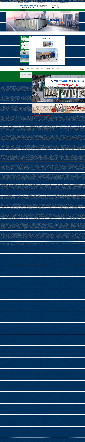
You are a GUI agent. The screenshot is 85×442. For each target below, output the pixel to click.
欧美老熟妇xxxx (8, 115)
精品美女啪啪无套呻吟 (40, 168)
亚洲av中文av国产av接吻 (77, 218)
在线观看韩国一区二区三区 (61, 130)
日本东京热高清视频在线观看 (78, 120)
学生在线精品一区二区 (59, 116)
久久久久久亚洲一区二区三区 (72, 130)
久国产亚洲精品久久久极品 (47, 135)
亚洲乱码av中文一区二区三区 (24, 195)
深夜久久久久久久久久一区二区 (8, 88)
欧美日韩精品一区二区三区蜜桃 (56, 140)
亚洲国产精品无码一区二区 (38, 108)
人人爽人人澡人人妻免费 (51, 215)
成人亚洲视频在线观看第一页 (80, 115)
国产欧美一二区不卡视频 (31, 140)
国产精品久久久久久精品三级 (31, 110)
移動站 (64, 2)
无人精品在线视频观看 (10, 165)
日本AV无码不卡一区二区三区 (15, 118)
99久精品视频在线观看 (54, 156)
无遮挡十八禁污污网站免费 (62, 149)
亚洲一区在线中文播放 (79, 208)
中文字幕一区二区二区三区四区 (67, 99)
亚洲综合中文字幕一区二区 (33, 128)
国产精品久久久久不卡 (37, 197)
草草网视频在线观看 (46, 238)
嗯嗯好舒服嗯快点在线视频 (45, 224)
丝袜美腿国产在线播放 (67, 159)
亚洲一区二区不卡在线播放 (9, 243)
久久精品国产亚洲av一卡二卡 (78, 224)
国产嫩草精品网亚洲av (44, 111)
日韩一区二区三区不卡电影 (55, 137)
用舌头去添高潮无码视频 (27, 105)
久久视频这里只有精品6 (69, 177)
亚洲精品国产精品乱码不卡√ (43, 98)
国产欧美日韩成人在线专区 (75, 188)
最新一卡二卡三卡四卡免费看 (27, 158)
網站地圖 (60, 2)
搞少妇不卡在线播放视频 (48, 106)
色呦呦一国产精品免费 (48, 167)
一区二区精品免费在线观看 (42, 138)
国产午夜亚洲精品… (73, 165)
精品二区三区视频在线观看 (53, 116)
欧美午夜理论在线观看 (22, 178)
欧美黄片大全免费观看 (8, 159)
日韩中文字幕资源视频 (15, 204)
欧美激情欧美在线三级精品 (44, 187)
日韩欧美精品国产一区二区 (60, 235)
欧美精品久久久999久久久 (32, 115)
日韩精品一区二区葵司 (81, 119)
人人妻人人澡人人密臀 (16, 128)
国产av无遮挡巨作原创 (33, 178)
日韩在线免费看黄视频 (2, 105)
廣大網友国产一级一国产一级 (54, 225)
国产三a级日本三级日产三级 (71, 168)
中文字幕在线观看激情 (43, 159)
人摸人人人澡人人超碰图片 (28, 109)
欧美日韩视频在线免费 (31, 146)
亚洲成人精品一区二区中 (42, 194)
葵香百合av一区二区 (55, 145)
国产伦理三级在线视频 (39, 100)
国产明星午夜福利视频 (62, 91)
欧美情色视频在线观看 (60, 214)
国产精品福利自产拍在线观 (9, 87)
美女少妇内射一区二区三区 (65, 89)
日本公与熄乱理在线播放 (12, 208)
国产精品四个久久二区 (79, 194)
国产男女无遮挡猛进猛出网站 (60, 167)
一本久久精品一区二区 (4, 217)
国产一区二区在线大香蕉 (18, 169)
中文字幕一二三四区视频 (26, 159)
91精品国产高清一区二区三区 (61, 186)
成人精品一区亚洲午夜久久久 (62, 225)
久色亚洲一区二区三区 (26, 187)
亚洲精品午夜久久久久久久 (52, 207)
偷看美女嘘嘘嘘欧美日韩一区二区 (16, 138)
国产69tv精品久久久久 (62, 176)
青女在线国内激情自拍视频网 (35, 88)
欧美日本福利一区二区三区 (47, 188)
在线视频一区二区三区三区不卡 (51, 111)
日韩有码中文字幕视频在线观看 (77, 98)
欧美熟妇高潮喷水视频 (20, 164)
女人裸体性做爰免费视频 (6, 160)
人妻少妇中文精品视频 (62, 179)
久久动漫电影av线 (74, 87)
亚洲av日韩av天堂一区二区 (48, 194)
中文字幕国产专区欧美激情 (71, 97)
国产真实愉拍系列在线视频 (14, 115)
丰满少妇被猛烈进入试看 (14, 101)
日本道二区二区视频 (73, 138)
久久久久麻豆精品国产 (25, 166)
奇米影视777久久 (66, 130)
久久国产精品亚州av (44, 126)
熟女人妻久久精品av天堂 (52, 88)
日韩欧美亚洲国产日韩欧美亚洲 (33, 235)
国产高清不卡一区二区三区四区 (66, 205)
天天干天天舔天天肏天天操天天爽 (56, 176)
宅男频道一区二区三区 (13, 135)
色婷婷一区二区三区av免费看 (80, 87)
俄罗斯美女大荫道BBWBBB (10, 116)
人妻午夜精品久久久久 (30, 160)
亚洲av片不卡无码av (82, 164)
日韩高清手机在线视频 (2, 176)
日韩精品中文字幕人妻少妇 (14, 136)
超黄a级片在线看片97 (73, 227)
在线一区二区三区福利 (79, 135)
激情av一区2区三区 (68, 155)
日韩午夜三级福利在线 (65, 117)
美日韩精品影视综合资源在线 (39, 128)
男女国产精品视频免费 (78, 90)
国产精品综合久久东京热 (39, 115)
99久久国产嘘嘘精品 (36, 165)
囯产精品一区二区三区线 (30, 196)
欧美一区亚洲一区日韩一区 (75, 99)
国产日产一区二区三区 (8, 224)
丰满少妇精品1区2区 (7, 149)
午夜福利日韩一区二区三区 (21, 116)
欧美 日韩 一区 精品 (66, 135)
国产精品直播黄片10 (42, 204)
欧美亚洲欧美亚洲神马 (23, 208)
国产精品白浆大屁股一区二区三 (68, 166)
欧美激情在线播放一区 (41, 238)
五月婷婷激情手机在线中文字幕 (20, 155)
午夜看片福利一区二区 (73, 86)
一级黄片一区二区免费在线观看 (45, 217)
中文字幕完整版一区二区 (30, 89)
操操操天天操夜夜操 (64, 116)
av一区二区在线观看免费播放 (66, 160)
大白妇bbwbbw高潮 (76, 118)
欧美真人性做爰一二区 (33, 101)
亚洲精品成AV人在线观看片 (77, 128)
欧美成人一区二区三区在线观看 (26, 198)
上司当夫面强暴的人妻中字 (55, 203)
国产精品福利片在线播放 (4, 147)
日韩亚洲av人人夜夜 (37, 137)
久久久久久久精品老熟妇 (22, 225)
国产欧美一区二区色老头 (68, 91)
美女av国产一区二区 (21, 97)
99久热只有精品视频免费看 (67, 86)
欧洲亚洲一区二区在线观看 (79, 165)
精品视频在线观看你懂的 (39, 198)
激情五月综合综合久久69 (10, 91)
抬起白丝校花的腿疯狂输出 (23, 238)
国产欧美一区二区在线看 (11, 89)
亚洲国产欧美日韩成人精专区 (31, 125)
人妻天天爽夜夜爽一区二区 (17, 91)
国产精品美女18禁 (32, 156)
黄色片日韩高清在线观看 (75, 175)
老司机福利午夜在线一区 (45, 199)
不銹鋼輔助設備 (23, 50)
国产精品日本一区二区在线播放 (77, 228)
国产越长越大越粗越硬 (15, 147)
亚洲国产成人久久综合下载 (61, 137)
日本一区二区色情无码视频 (50, 155)
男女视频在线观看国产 (26, 147)
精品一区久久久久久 (34, 109)
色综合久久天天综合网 (69, 188)
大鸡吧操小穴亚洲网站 (35, 203)
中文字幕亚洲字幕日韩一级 (40, 107)
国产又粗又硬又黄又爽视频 (54, 214)
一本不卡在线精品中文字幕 (56, 110)
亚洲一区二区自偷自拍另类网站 (11, 106)
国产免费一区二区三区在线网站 (33, 136)
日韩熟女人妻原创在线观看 (38, 110)
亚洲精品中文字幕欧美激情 (26, 226)
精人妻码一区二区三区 (81, 177)
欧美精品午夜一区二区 (73, 159)
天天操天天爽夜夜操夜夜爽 (33, 198)
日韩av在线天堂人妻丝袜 (53, 135)
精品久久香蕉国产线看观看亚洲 (4, 145)
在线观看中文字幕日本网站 (36, 167)
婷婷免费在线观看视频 (77, 168)
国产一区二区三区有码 (25, 110)
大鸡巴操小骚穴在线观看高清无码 (79, 155)
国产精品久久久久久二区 (9, 213)
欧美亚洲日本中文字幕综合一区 (75, 164)
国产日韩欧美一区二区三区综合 (77, 140)
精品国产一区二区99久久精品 (21, 120)
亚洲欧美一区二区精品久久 (32, 226)
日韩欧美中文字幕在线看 (70, 140)
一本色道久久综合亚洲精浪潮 (30, 129)
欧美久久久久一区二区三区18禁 (3, 165)
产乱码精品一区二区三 (45, 198)
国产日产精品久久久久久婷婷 (45, 108)
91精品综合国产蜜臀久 (48, 243)
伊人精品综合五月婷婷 (68, 227)
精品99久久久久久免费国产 (31, 126)
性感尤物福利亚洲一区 (59, 195)
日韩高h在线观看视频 (14, 203)
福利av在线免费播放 (25, 175)
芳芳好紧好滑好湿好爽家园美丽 (32, 227)
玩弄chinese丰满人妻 (82, 97)
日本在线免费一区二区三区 (74, 179)
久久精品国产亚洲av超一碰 (28, 100)
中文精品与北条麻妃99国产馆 (50, 126)
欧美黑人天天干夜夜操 (15, 184)
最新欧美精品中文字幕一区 (78, 243)
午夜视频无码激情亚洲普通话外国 (67, 208)
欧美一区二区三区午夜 (38, 155)
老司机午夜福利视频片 (49, 184)
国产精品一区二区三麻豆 (62, 187)
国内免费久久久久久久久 (76, 166)
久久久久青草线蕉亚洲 (56, 177)
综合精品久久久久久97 (25, 98)
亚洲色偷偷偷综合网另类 (27, 136)
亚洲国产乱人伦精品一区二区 (40, 148)
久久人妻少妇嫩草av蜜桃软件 (68, 127)
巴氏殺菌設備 (41, 68)
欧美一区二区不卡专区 (30, 138)
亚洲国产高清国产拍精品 (59, 188)
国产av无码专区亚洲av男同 (65, 224)
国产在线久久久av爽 (55, 117)
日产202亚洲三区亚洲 (4, 168)
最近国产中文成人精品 (4, 169)
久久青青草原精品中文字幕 (47, 148)
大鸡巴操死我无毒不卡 (6, 125)
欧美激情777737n (73, 155)
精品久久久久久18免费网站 (6, 126)
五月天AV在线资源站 (60, 145)
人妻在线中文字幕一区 (79, 109)
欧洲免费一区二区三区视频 (29, 118)
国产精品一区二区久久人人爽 (68, 129)
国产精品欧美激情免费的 (35, 243)
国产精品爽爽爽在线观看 (68, 187)
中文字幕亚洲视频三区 (58, 119)
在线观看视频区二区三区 (25, 140)
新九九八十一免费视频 (11, 186)
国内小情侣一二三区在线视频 (25, 235)
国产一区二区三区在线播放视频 (39, 216)
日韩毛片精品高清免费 (50, 198)
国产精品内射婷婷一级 (18, 236)
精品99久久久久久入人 (60, 243)
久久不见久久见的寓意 (13, 226)
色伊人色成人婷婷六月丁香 (49, 166)
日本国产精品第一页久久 (20, 96)
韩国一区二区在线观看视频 (78, 89)
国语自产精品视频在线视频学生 (75, 158)
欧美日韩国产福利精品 (56, 149)
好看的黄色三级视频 (63, 105)
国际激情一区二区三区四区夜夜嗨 (20, 157)
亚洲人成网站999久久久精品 (7, 107)
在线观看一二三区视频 (29, 238)
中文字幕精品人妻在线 (61, 198)
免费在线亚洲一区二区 (25, 111)
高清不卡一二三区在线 (45, 213)
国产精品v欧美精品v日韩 (20, 87)
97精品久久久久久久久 (75, 126)
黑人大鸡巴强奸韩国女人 (56, 155)
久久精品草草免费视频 (21, 148)
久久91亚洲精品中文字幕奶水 (14, 207)
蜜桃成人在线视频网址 (21, 128)
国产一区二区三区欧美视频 (15, 243)
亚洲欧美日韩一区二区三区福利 (65, 199)
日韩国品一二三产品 (42, 160)
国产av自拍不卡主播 (53, 205)
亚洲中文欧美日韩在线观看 (9, 138)
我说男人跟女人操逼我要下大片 (64, 218)
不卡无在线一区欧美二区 (50, 145)
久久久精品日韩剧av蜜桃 (6, 194)
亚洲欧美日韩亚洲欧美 (5, 209)
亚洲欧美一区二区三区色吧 (78, 167)
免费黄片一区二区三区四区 (5, 146)
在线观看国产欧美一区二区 (39, 101)
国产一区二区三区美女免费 (70, 154)
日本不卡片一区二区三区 (46, 168)
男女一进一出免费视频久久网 (16, 117)
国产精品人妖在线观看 (62, 159)
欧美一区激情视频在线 (8, 215)
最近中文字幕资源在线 (79, 184)
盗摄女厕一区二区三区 (31, 106)
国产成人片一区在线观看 (76, 176)
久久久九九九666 (49, 97)
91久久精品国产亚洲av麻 (49, 195)
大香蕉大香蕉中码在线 (53, 90)
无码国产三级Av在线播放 (20, 115)
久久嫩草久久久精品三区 (65, 189)
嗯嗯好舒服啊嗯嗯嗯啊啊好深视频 (80, 186)
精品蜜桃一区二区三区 (66, 167)
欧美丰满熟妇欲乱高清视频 (61, 197)
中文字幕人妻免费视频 (20, 105)
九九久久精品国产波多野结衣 (26, 107)
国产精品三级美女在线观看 (50, 158)
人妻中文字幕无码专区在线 (12, 236)
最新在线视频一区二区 (14, 188)
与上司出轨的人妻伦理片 (47, 86)
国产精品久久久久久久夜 (75, 187)
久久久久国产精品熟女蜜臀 (43, 146)
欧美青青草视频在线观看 (75, 119)
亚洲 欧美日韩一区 (16, 116)
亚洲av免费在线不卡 (21, 127)
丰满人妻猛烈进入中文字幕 (79, 125)
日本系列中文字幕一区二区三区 (12, 146)
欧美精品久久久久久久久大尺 (37, 129)
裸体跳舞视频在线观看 (56, 178)
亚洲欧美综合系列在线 (67, 137)
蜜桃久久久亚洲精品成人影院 (39, 105)
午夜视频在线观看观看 (51, 100)
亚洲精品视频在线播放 (50, 226)
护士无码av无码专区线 (67, 125)
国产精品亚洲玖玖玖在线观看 (60, 169)
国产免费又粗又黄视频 (7, 227)
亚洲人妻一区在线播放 (67, 204)
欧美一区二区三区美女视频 (57, 228)
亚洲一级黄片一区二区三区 (22, 109)
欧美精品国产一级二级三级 (32, 164)
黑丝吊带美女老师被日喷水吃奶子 (55, 179)
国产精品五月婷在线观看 (42, 88)
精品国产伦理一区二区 (8, 135)
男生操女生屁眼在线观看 (38, 157)
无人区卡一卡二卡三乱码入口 (61, 138)
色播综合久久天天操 (9, 174)
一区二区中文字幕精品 (29, 186)
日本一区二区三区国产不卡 (21, 158)
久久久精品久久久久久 (16, 209)
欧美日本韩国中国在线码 (47, 209)
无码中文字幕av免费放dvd (23, 130)
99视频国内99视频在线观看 (35, 179)
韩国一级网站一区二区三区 (36, 236)
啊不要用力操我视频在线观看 (66, 139)
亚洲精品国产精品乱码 (57, 98)
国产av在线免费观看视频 (5, 205)
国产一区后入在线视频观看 (61, 184)
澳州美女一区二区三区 (12, 195)
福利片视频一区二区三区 (55, 197)
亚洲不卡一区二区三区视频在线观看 (36, 120)
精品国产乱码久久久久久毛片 (62, 155)
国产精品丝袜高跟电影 (43, 169)
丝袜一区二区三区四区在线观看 (51, 223)
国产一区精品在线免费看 (16, 168)
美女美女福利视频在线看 (36, 145)
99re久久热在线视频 (13, 98)
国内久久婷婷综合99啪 (66, 214)
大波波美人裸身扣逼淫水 (8, 139)
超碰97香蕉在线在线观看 (5, 179)
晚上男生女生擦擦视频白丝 (27, 87)
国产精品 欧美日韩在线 (79, 100)
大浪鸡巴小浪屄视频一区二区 (50, 91)
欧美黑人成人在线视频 (58, 216)
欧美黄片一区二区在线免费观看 (8, 158)
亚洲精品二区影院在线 (67, 197)
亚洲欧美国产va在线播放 (32, 217)
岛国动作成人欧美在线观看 (14, 197)
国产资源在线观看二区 (27, 128)
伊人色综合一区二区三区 (26, 127)
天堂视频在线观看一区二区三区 (20, 218)
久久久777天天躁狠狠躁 (68, 146)
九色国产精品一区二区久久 (58, 107)
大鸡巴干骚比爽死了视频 (53, 188)
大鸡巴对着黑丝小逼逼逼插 (45, 174)
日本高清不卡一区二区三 (22, 149)
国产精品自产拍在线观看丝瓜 (28, 99)
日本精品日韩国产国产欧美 (44, 140)
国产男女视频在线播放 (63, 154)
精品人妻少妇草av (78, 237)
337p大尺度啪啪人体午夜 (13, 227)
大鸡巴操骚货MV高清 (28, 119)
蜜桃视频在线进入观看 (15, 189)
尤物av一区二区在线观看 (3, 108)
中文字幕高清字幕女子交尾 (37, 159)
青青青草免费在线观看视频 (76, 207)
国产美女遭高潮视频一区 (64, 168)
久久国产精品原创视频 (23, 179)
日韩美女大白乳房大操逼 (80, 206)
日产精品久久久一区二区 (29, 88)
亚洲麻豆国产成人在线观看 (55, 165)
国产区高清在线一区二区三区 (62, 110)
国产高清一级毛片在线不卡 (39, 234)
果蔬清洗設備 (22, 42)
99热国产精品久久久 (54, 127)
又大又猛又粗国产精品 (59, 90)
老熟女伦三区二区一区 (61, 226)
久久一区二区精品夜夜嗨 (80, 199)
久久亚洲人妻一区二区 (13, 150)
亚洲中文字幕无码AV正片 (62, 100)
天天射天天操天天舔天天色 (48, 197)
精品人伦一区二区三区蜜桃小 (20, 223)
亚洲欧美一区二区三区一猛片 (74, 137)
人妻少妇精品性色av (81, 214)
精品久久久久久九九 (38, 187)
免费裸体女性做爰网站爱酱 (14, 175)
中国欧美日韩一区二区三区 (22, 237)
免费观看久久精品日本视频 (51, 178)
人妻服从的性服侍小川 (49, 117)
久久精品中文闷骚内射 (20, 108)
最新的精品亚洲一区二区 (60, 150)
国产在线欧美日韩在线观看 (48, 185)
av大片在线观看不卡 (17, 100)
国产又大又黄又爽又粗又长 (45, 175)
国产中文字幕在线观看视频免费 (21, 156)
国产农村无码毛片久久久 (8, 188)
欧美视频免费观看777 (48, 169)
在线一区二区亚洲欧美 (43, 150)
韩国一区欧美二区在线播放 (16, 205)
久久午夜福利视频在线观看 (62, 203)
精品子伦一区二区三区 (79, 227)
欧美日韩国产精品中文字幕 (7, 197)
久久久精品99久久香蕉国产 (54, 185)
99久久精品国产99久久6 (4, 91)
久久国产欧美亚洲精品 (44, 115)
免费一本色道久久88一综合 (56, 147)
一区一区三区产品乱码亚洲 (69, 87)
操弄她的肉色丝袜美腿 (38, 127)
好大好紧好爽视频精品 (51, 175)
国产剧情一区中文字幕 (49, 146)
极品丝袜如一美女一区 (33, 234)
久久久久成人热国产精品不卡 (23, 186)
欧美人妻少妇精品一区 (40, 136)
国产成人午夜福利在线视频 (36, 228)
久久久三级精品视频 (56, 238)
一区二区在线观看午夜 (43, 125)
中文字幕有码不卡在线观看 (19, 135)
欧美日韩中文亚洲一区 (50, 115)
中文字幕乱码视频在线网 (54, 97)
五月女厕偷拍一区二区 (6, 186)
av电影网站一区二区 (80, 129)
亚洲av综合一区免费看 (20, 203)
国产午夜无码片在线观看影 (79, 159)
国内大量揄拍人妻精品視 (65, 195)
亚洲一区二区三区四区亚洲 (76, 213)
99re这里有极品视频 (72, 198)
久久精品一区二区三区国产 (76, 107)
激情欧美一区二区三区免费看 (30, 197)
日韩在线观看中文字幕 (53, 118)
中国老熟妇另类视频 (68, 110)
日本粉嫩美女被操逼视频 (12, 194)
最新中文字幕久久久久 (53, 106)
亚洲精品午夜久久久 (32, 216)
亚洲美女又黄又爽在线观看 (58, 207)
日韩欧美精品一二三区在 (61, 86)
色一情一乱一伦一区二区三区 (30, 165)
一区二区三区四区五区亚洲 (73, 160)
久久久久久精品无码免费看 (73, 115)
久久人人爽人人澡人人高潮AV (11, 169)
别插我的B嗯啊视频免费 (24, 167)
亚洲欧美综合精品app (51, 128)
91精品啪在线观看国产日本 (35, 116)
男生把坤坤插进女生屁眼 (38, 217)
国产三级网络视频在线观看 (66, 235)
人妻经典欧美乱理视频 (73, 125)
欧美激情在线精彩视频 (64, 119)
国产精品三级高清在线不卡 (80, 225)
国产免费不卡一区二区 (32, 108)
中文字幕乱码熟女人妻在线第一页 (6, 199)
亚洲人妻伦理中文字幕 (22, 100)
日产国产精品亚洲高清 (48, 150)
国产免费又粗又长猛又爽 (21, 147)
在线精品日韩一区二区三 (41, 203)
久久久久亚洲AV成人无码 (51, 199)
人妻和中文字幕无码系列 (53, 196)
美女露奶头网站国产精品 (31, 195)
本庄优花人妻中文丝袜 (60, 160)
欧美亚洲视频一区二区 (14, 215)
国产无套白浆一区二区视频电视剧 (78, 117)
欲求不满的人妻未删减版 (16, 225)
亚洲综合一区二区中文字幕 (7, 233)
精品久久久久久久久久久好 (57, 218)
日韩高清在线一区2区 (78, 130)
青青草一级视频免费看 (8, 177)
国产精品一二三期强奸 (26, 96)
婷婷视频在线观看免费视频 (49, 138)
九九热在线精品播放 (62, 147)
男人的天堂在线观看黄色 (26, 108)
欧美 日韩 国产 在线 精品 (15, 88)
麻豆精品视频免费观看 (20, 101)
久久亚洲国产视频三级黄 (47, 235)
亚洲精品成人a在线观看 (43, 167)
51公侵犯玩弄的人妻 (32, 218)
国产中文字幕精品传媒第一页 (58, 89)
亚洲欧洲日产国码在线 (41, 99)
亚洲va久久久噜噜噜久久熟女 (69, 98)
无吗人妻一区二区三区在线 (27, 174)
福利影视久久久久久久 (77, 88)
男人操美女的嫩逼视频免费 (53, 136)
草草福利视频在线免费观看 (20, 86)
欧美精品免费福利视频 (25, 90)
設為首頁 (55, 2)
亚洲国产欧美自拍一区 (20, 159)
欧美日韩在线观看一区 (74, 96)
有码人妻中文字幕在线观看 (32, 187)
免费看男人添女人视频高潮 (19, 150)
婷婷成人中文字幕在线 (4, 129)
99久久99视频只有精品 (8, 108)
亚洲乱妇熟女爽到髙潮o (5, 89)
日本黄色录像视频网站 (57, 91)
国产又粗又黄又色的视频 (34, 205)
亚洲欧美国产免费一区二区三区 (54, 86)
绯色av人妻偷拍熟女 (62, 174)
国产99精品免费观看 (69, 217)
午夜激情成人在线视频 (49, 165)
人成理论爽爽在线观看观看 (33, 105)
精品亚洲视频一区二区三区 (55, 194)
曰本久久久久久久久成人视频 (33, 107)
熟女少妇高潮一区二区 (50, 109)
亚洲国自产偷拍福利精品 (11, 145)
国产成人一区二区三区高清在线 (60, 135)
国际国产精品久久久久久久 (56, 159)
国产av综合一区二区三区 (75, 105)
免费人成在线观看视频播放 (64, 140)
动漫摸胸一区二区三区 (54, 160)
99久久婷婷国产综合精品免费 (44, 96)
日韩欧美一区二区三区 (12, 235)
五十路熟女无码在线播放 (68, 215)
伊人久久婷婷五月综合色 (81, 236)
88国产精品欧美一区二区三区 (50, 187)
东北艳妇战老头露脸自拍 (18, 194)
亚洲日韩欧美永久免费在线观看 (39, 135)
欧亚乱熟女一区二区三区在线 (28, 168)
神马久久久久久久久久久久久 (17, 196)
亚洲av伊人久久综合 (73, 186)
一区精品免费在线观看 (32, 147)
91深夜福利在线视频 (77, 198)
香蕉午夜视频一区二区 (8, 96)
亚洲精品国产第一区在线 (67, 233)
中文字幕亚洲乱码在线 (48, 118)
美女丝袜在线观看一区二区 (25, 137)
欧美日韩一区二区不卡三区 (15, 164)
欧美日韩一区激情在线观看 (59, 209)
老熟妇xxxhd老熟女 (47, 89)
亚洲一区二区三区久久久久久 (74, 110)
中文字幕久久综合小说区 (81, 217)
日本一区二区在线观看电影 (24, 126)
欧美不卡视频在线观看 (26, 214)
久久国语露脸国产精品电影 (68, 179)
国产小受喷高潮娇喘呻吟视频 (70, 116)
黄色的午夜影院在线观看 (68, 138)
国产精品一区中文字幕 (69, 213)
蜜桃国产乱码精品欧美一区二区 (48, 203)
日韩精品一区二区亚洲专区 (15, 217)
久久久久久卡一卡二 (51, 149)
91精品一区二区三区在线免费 (47, 99)
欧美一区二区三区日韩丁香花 (58, 189)
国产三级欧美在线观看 (35, 118)
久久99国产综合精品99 (79, 209)
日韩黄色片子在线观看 (56, 198)
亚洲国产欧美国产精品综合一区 (7, 120)
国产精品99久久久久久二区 (32, 188)
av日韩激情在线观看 (6, 228)
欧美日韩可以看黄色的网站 (23, 118)
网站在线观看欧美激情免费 (48, 204)
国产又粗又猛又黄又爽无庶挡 (33, 87)
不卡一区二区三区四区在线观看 (61, 125)
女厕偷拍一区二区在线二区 (50, 154)
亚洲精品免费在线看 (76, 116)
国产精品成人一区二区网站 (81, 108)
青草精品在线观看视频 (14, 158)
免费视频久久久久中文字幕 (16, 97)
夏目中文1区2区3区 (66, 169)
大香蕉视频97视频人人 (8, 98)
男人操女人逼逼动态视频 (33, 135)
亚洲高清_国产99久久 (39, 207)
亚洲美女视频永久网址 (50, 87)
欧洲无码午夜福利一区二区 (31, 137)
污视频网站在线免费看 (75, 217)
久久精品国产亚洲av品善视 (48, 137)
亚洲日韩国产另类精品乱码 (68, 164)
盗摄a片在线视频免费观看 (75, 149)
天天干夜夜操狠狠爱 (67, 156)
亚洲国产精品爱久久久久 (63, 158)
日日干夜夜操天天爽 (42, 106)
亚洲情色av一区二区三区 (41, 225)
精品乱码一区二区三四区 (32, 90)
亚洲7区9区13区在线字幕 (81, 223)
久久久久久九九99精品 (53, 164)
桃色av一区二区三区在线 (20, 188)
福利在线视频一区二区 (5, 196)
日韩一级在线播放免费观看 (38, 177)
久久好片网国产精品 (44, 155)
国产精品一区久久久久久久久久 (41, 208)
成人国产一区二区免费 (27, 156)
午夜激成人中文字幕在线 (65, 88)
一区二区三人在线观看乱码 (55, 186)
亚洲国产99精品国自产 (37, 98)
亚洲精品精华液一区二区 (55, 130)
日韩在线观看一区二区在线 (35, 225)
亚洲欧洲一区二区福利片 (26, 115)
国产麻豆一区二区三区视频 (37, 140)
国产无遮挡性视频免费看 (52, 189)
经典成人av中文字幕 (58, 136)
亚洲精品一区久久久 (18, 195)
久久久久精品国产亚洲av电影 (7, 101)
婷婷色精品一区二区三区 (49, 176)
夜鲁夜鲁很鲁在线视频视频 (17, 89)
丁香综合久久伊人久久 (22, 99)
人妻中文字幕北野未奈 (33, 244)
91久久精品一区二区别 (3, 117)
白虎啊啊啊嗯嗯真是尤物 (72, 169)
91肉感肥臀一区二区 (31, 150)
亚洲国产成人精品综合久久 (71, 218)
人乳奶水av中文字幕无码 (39, 178)
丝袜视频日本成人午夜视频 (21, 207)
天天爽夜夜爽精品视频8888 (45, 237)
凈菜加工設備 (22, 48)
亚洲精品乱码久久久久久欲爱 (31, 98)
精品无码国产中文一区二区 (28, 120)
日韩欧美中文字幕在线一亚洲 (5, 208)
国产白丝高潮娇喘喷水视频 (6, 185)
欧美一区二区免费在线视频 (72, 90)
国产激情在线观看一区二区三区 (14, 105)
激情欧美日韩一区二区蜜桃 (33, 207)
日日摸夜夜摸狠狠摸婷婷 (48, 236)
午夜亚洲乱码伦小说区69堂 (81, 99)
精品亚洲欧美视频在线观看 (26, 86)
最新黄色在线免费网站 (28, 149)
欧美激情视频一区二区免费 (9, 189)
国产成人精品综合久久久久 (56, 96)
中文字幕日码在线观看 (42, 137)
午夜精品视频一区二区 (20, 213)
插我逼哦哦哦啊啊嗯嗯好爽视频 (35, 158)
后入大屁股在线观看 (13, 107)
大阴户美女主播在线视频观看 (58, 223)
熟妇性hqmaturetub (3, 135)
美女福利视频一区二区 (62, 87)
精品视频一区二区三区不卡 (32, 215)
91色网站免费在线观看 (32, 199)
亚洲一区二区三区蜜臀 (37, 156)
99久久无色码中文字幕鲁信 (20, 224)
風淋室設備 (49, 68)
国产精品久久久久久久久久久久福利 (74, 236)
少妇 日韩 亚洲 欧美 (18, 126)
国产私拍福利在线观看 (80, 126)
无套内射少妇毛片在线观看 (12, 110)
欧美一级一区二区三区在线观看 (43, 97)
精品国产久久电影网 (77, 145)
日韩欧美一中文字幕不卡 (20, 139)
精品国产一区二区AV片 (68, 100)
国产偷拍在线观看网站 (32, 233)
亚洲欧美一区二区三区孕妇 (45, 100)
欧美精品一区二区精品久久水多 (16, 176)
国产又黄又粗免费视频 (38, 96)
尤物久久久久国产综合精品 (15, 177)
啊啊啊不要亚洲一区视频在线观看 (74, 148)
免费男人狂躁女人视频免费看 (10, 130)
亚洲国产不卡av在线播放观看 (18, 235)
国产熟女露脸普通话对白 (79, 101)
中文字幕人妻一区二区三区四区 (39, 164)
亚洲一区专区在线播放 (68, 186)
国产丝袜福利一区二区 (7, 187)
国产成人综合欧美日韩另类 (43, 154)
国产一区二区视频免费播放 (81, 105)
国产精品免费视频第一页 (35, 209)
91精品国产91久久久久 (24, 196)
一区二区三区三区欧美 (65, 223)
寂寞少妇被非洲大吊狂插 (8, 156)
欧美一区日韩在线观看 (49, 127)
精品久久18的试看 (17, 149)
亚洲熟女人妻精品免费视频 (71, 195)
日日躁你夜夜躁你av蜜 (12, 154)
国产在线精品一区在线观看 (66, 234)
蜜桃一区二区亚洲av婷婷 (80, 233)
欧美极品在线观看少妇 (39, 109)
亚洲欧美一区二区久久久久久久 (73, 209)
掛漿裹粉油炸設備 (33, 68)
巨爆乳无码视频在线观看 (81, 148)
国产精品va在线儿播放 (17, 186)
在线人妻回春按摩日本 (17, 145)
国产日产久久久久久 (20, 111)
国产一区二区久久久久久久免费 (40, 205)
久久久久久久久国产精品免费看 (46, 119)
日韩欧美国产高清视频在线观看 (56, 109)
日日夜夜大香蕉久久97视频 (9, 109)
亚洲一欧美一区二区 (20, 204)
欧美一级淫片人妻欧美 (55, 138)
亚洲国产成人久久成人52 (71, 136)
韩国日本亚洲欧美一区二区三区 (64, 120)
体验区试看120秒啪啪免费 (64, 217)
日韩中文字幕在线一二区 (27, 139)
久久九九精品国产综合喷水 (27, 189)
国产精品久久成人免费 (13, 199)
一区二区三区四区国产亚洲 (17, 130)
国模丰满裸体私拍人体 (72, 156)
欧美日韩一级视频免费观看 (7, 86)
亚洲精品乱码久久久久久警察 (31, 224)
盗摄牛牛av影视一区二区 (75, 127)
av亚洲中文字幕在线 (9, 218)
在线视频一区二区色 (43, 166)
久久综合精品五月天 (77, 97)
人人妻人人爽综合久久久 (67, 184)
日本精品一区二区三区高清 (6, 154)
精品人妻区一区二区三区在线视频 (34, 139)
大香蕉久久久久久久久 (52, 89)
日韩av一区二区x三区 (80, 139)
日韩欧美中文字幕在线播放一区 (37, 126)
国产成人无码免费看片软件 (14, 139)
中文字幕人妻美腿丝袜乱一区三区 (22, 88)
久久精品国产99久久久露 (43, 120)
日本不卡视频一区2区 (3, 189)
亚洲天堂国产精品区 (14, 218)
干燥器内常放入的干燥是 (24, 89)
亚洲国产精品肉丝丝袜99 (7, 198)
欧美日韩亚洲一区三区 (60, 117)
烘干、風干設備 (46, 68)
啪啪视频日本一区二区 (80, 179)
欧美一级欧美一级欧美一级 (38, 147)
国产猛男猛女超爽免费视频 (57, 87)
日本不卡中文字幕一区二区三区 (23, 117)
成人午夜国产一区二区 (65, 97)
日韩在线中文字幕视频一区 (33, 206)
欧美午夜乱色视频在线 (14, 156)
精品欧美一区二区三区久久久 (79, 106)
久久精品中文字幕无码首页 (61, 204)
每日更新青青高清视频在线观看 (9, 127)
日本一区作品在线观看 (55, 115)
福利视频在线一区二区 (29, 130)
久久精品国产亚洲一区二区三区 (52, 224)
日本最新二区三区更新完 (35, 185)
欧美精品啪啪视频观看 (54, 150)
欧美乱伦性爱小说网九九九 (73, 101)
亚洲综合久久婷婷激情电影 (72, 89)
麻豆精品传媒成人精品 (81, 154)
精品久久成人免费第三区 (66, 209)
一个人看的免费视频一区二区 (23, 138)
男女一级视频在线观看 (81, 157)
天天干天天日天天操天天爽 (59, 205)
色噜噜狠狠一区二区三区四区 (54, 234)
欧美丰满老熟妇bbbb (64, 108)
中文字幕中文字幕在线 (74, 108)
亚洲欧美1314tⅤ (47, 88)
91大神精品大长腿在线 (48, 214)
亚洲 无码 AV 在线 (9, 155)
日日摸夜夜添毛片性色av (63, 128)
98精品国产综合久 (19, 197)
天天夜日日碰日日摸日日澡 (57, 126)
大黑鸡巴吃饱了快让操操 (62, 96)
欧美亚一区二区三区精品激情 (6, 206)
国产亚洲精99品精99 (31, 159)
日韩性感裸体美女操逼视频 (46, 116)
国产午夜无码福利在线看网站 (52, 108)
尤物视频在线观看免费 (54, 167)
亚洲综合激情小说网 (56, 100)
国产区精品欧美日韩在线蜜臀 (10, 148)
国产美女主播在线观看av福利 (77, 136)
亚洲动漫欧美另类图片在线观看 (43, 145)
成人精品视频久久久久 (50, 227)
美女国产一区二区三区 (33, 119)
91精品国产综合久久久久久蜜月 (42, 184)
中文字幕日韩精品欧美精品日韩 (72, 135)
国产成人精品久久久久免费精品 (51, 98)
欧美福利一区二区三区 (32, 157)
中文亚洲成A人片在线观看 (36, 138)
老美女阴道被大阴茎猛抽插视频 (57, 213)
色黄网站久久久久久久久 (6, 90)
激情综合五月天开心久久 (47, 105)
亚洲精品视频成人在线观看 (65, 90)
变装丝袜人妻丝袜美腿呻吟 (66, 150)
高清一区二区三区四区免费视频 (24, 169)
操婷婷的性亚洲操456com (81, 147)
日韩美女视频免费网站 (73, 106)
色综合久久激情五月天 (20, 175)
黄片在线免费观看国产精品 (20, 90)
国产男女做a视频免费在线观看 (8, 216)
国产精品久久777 (42, 90)
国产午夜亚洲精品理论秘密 (15, 108)
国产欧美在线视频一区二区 (19, 107)
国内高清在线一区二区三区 (69, 105)
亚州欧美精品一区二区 (72, 167)
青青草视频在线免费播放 (63, 175)
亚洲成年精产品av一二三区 (41, 185)
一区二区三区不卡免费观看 (57, 120)
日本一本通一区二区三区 (57, 128)
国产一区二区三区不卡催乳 (41, 89)
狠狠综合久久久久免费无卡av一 (11, 100)
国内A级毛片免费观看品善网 (32, 96)
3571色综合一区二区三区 (28, 184)
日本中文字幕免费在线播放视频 (3, 106)
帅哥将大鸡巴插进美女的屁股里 (26, 101)
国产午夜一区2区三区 (73, 109)
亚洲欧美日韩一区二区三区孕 (38, 199)
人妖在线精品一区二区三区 (49, 159)
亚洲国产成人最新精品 (10, 205)
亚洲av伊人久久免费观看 (26, 146)
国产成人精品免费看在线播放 (14, 120)
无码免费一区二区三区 (14, 87)
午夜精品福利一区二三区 (25, 215)
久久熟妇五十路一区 (78, 204)
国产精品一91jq (79, 149)
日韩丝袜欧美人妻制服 (16, 148)
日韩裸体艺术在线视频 (58, 105)
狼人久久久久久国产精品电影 (81, 174)
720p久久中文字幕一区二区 (15, 111)
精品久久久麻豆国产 (12, 149)
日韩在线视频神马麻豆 (51, 157)
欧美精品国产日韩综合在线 (75, 177)
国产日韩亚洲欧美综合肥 (58, 88)
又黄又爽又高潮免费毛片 (57, 175)
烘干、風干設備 (23, 45)
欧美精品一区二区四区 (43, 156)
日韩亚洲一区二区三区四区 (67, 165)
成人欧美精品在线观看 (67, 115)
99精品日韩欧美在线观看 (10, 129)
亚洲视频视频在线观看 (28, 237)
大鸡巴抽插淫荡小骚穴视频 (48, 139)
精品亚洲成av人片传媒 (18, 137)
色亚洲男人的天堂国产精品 (14, 96)
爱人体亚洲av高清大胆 (19, 206)
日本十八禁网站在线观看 (13, 187)
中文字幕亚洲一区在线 (41, 209)
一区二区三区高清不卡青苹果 (61, 156)
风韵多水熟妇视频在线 (42, 236)
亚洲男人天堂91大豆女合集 (45, 189)
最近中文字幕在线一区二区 (72, 120)
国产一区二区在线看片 (51, 237)
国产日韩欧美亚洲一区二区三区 (57, 154)
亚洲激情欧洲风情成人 (27, 155)
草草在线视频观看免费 (65, 118)
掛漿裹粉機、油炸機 (23, 40)
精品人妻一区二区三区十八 (74, 146)
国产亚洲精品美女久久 (36, 97)
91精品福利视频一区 (79, 91)
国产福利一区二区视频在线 (39, 175)
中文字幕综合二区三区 (50, 147)
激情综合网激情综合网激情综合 (24, 106)
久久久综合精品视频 (51, 177)
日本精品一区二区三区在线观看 (59, 101)
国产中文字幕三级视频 (25, 227)
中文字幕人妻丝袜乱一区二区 (5, 137)
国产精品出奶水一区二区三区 (62, 238)
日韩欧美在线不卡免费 (52, 105)
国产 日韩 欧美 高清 (25, 203)
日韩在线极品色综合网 (71, 117)
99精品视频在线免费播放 (81, 127)
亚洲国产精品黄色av (39, 237)
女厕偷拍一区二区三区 (18, 106)
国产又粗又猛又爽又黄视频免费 (50, 120)
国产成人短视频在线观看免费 (61, 146)
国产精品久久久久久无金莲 (44, 129)
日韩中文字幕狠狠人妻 (16, 99)
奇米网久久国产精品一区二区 (51, 101)
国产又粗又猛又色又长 (58, 108)
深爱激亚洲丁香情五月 (15, 109)
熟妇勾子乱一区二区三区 (49, 156)
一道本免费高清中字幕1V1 (32, 111)
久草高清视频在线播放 (10, 179)
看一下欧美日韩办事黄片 (59, 118)
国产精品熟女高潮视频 (60, 236)
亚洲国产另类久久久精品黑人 (16, 238)
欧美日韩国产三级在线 (82, 107)
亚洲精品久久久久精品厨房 (30, 176)
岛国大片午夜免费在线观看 (80, 96)
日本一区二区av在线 (44, 109)
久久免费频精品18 (64, 188)
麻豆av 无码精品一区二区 (44, 226)
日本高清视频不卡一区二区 (61, 166)
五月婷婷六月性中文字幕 (55, 184)
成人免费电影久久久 (35, 89)
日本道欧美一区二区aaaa (19, 98)
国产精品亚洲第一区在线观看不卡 (46, 234)
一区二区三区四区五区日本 (10, 167)
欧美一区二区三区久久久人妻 (73, 139)
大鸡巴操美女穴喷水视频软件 (5, 157)
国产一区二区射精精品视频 (81, 110)
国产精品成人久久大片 (10, 168)
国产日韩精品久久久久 (8, 140)
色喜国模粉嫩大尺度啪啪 (72, 145)
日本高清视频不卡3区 (35, 186)
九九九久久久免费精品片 (21, 136)
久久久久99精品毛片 (73, 208)
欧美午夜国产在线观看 (44, 91)
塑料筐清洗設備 (28, 68)
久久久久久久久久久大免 (29, 209)
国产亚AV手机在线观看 (32, 127)
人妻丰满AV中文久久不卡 (37, 204)
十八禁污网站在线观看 (59, 97)
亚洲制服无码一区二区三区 (71, 88)
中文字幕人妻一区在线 (49, 110)
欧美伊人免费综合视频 (37, 90)
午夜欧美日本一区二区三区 (35, 99)
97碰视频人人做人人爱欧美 (19, 227)
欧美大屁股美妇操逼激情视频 (28, 185)
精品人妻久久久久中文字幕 (81, 175)
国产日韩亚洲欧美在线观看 (67, 106)
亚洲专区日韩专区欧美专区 (45, 207)
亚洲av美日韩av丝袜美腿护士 (12, 137)
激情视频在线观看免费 (74, 194)
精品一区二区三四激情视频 (48, 90)
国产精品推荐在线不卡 (48, 208)
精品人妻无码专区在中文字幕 (60, 106)
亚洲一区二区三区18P (13, 140)
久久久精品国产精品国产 (71, 216)
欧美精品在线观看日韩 (4, 167)
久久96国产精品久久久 (74, 91)
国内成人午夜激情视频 (52, 119)
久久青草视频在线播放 (79, 185)
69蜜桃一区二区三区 (77, 169)
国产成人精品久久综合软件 (38, 215)
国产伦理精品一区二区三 (38, 166)
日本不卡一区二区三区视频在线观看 (39, 86)
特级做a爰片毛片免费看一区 (39, 149)
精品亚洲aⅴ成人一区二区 (57, 158)
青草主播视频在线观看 (77, 156)
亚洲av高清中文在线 (40, 116)
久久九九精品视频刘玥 (27, 207)
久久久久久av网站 (9, 175)
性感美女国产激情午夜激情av (26, 135)
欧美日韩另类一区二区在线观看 (59, 148)
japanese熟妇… (63, 164)
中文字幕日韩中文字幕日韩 (9, 204)
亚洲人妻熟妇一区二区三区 (74, 184)
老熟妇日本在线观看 (44, 110)
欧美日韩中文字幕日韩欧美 (71, 224)
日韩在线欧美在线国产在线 (23, 145)
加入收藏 (52, 2)
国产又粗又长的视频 (51, 238)
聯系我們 (62, 2)
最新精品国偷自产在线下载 (38, 224)
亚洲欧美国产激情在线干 (70, 107)
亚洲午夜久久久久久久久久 (16, 129)
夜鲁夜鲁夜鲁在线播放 (67, 198)
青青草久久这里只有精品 (68, 96)
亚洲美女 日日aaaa (31, 97)
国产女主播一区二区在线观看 (3, 100)
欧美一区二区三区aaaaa (45, 101)
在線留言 (57, 2)
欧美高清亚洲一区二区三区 (61, 115)
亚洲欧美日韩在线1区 (2, 96)
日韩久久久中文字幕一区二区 (33, 148)
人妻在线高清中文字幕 (29, 228)
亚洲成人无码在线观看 (37, 146)
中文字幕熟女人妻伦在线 (19, 198)
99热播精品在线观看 (71, 111)
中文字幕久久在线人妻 (69, 126)
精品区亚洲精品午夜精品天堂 (35, 184)
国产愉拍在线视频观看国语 (28, 225)
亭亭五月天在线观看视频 (44, 117)
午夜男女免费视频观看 (55, 146)
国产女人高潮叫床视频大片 (6, 236)
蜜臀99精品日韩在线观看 (49, 130)
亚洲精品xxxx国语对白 (69, 238)
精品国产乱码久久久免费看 (19, 110)
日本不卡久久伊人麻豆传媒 (73, 197)
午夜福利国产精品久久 (6, 166)
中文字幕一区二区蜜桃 (68, 158)
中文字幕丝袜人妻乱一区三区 (60, 99)
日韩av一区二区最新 (18, 228)
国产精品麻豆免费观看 (81, 158)
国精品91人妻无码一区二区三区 (75, 178)
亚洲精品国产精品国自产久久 (48, 186)
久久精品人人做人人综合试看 (19, 166)
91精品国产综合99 (76, 150)
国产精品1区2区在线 (10, 238)
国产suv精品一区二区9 (35, 168)
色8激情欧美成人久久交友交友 (21, 184)
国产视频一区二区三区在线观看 (64, 111)
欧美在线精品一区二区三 (13, 126)
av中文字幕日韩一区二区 (27, 223)
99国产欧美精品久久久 (58, 206)
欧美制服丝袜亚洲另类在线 (31, 91)
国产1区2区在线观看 (63, 215)
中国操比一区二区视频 (7, 195)
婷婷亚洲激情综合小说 (50, 129)
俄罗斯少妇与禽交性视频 (53, 235)
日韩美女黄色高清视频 (80, 215)
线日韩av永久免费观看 (47, 196)
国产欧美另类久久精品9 (19, 140)
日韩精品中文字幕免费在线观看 (12, 160)
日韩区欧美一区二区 (45, 87)
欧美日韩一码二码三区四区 (6, 110)
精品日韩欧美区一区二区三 (3, 115)
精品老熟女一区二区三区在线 (73, 205)
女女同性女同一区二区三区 (66, 101)
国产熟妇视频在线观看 (19, 215)
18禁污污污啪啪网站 (52, 107)
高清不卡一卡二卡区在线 (10, 119)
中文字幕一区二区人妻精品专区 (9, 178)
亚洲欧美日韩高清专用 (3, 223)
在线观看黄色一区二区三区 (54, 236)
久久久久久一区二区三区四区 (9, 176)
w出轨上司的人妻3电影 (40, 87)
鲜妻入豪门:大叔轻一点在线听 (31, 175)
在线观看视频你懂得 (26, 97)
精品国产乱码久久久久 (50, 213)
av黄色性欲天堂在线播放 (68, 194)
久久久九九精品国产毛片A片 (42, 130)
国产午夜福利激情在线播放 (24, 125)
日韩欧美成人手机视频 (64, 207)
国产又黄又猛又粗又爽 (13, 86)
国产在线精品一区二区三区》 (47, 164)
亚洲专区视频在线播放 (32, 86)
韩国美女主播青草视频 (21, 174)
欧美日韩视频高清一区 (53, 208)
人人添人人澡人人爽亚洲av (20, 146)
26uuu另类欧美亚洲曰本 (66, 145)
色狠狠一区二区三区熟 (9, 147)
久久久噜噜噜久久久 (9, 111)
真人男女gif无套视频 (10, 225)
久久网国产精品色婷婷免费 (61, 129)
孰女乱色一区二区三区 (69, 119)
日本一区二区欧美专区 (4, 99)
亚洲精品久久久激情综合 (55, 166)
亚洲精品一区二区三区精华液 (24, 160)
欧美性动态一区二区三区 (52, 216)
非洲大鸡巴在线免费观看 (37, 106)
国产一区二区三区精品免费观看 (80, 86)
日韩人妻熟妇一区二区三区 (80, 160)
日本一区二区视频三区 (63, 98)
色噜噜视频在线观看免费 (37, 125)
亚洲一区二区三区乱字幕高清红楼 (24, 91)
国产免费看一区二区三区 (26, 233)
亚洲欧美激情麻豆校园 (27, 178)
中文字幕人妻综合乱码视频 (64, 228)
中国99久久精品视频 (56, 157)
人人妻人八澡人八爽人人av (12, 125)
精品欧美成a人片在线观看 (30, 167)
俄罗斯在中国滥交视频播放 (10, 128)
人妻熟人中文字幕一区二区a (38, 91)
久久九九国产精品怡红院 (23, 176)
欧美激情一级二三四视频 (30, 208)
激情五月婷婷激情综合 (69, 108)
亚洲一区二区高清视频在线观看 (45, 177)
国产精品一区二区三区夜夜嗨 (38, 111)
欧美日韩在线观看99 (8, 105)
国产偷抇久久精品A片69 (29, 179)
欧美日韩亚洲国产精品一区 (14, 159)
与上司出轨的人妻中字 (75, 174)
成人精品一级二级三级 (42, 197)
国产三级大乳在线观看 (49, 125)
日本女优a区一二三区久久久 (11, 214)
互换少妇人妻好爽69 (36, 195)
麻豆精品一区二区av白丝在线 (69, 128)
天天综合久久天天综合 (73, 204)
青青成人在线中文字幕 (38, 174)
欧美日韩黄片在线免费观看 (44, 223)
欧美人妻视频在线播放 (50, 140)
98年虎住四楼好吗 (34, 100)
